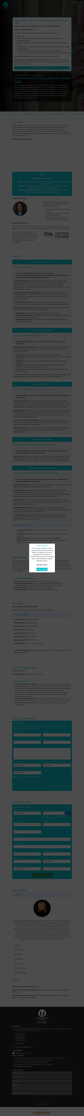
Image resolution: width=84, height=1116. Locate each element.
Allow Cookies (42, 569)
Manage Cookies (42, 565)
